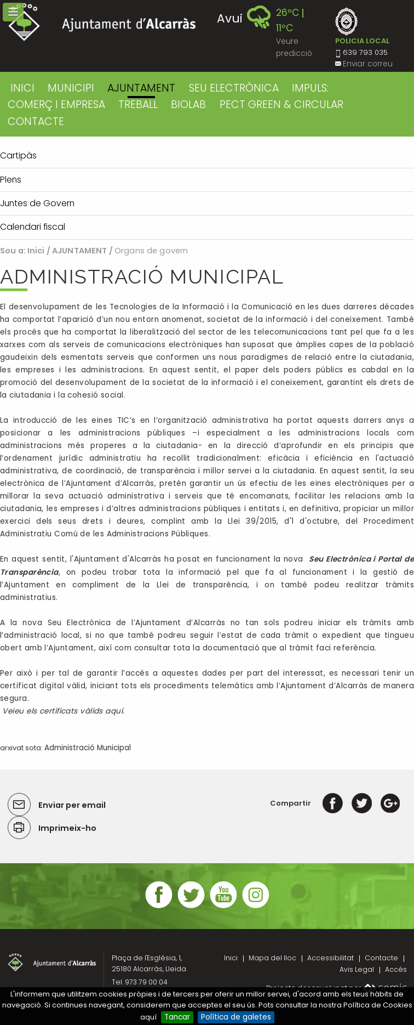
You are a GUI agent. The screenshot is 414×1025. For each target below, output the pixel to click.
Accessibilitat (330, 957)
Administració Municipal (87, 748)
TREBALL (138, 104)
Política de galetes (236, 1017)
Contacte (381, 957)
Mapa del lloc (272, 957)
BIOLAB (188, 104)
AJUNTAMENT (141, 88)
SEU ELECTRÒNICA (234, 88)
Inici (22, 88)
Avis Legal (357, 969)
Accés (396, 969)
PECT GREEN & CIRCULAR (281, 104)
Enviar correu (368, 64)
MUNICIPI (71, 88)
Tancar (177, 1017)
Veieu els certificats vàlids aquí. (63, 711)
